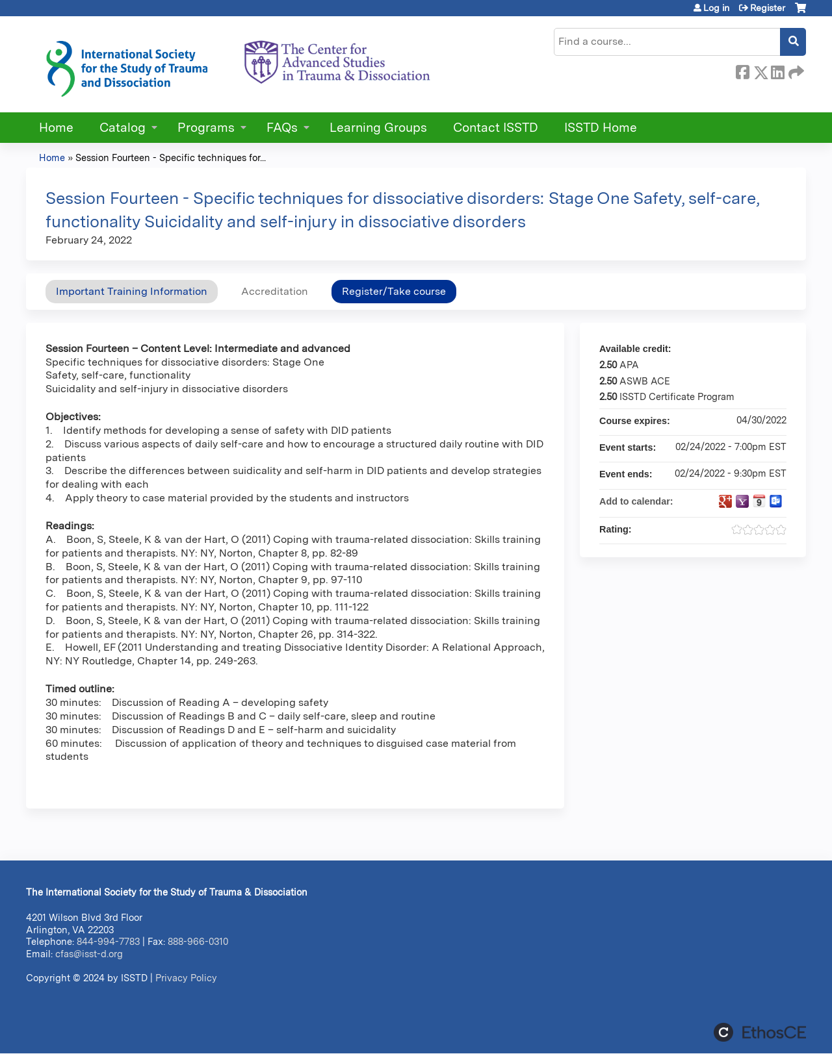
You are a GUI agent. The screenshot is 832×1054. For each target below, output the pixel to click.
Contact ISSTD (495, 127)
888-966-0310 (198, 941)
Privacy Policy (186, 977)
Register (767, 7)
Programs (206, 127)
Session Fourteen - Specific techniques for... (170, 157)
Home (56, 127)
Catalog (122, 127)
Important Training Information (131, 291)
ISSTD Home (600, 127)
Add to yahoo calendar (742, 501)
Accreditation (274, 291)
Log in (716, 7)
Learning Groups (378, 127)
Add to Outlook (776, 501)
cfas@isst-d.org (89, 953)
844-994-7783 (108, 941)
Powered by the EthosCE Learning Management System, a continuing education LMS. (760, 1032)
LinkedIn (777, 70)
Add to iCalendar (759, 500)
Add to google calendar (725, 501)
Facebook (742, 70)
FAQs (282, 127)
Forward (794, 70)
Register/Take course (394, 291)
